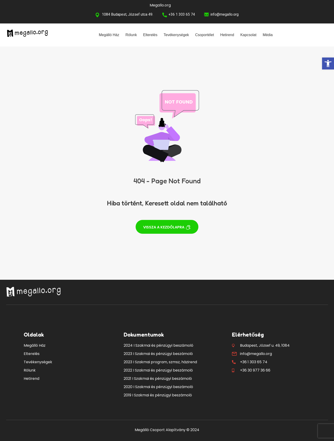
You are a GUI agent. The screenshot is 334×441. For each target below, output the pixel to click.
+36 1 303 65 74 (181, 14)
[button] (328, 63)
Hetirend (227, 35)
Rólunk (131, 35)
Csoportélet (204, 35)
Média (268, 35)
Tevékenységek (176, 35)
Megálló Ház (109, 35)
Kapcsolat (248, 35)
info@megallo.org (224, 14)
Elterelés (150, 35)
